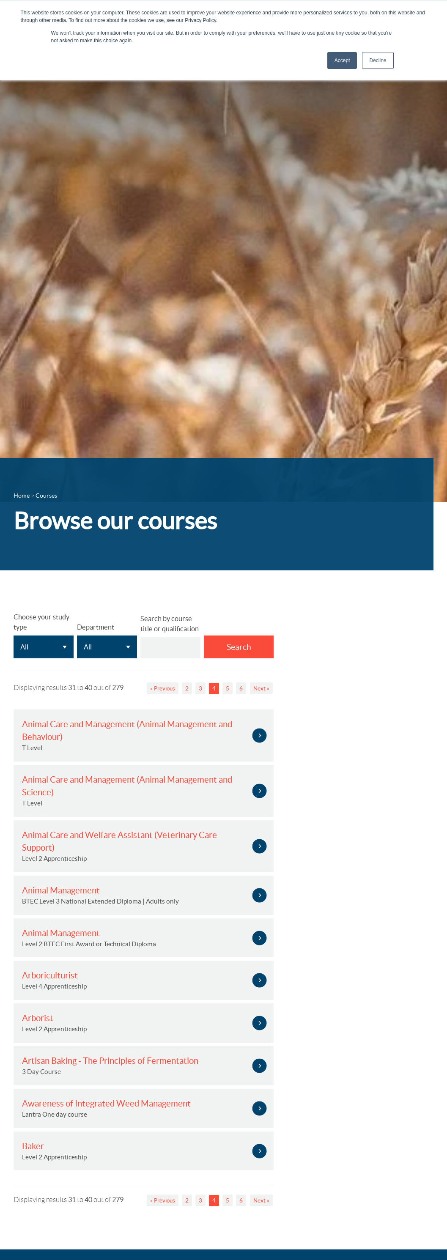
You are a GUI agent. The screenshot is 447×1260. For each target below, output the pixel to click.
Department (95, 627)
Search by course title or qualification (169, 624)
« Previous (162, 688)
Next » (261, 688)
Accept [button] (342, 60)
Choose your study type (41, 622)
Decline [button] (377, 60)
